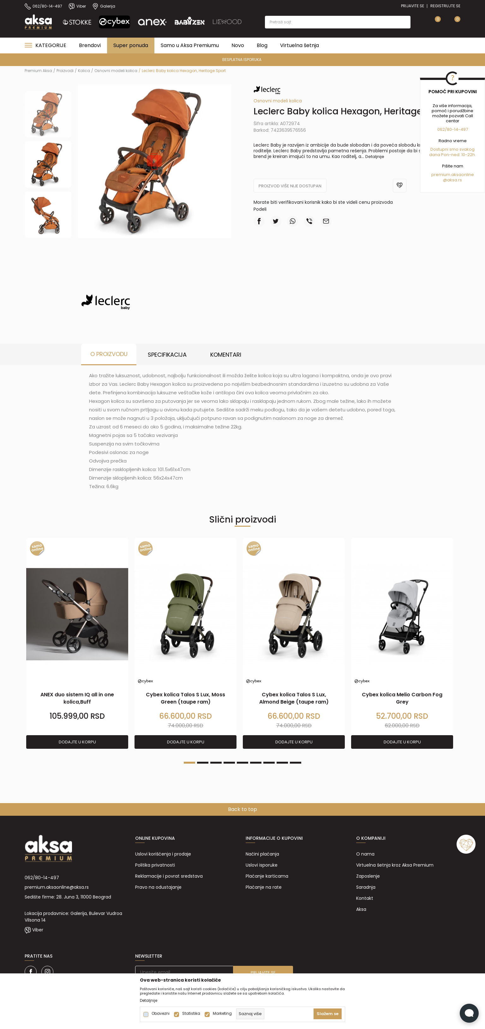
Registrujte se (445, 6)
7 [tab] (269, 763)
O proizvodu (109, 354)
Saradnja (365, 887)
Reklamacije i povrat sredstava (169, 876)
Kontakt (364, 898)
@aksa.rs (452, 180)
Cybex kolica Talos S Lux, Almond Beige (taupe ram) (294, 698)
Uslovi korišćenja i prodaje (163, 854)
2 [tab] (202, 763)
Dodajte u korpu (77, 742)
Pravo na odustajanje (158, 887)
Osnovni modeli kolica (115, 70)
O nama (365, 854)
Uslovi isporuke (262, 865)
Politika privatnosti (155, 865)
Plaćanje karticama (267, 876)
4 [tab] (229, 763)
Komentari (225, 355)
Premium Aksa (38, 70)
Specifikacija (167, 355)
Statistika (191, 1013)
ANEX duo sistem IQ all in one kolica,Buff (77, 698)
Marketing (222, 1013)
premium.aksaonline (452, 175)
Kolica (84, 70)
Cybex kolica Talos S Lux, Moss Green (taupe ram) (185, 698)
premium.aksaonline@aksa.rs (57, 887)
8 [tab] (282, 763)
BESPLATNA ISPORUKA (241, 59)
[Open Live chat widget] (469, 1013)
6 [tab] (255, 763)
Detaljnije (374, 157)
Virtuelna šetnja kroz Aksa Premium (395, 865)
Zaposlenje (368, 876)
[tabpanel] (77, 643)
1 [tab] (189, 763)
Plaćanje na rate (264, 887)
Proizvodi (65, 70)
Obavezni (161, 1013)
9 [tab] (295, 763)
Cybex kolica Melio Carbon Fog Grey (402, 698)
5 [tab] (242, 763)
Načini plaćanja (262, 854)
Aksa (361, 909)
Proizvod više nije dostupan (290, 186)
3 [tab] (216, 763)
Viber (37, 930)
